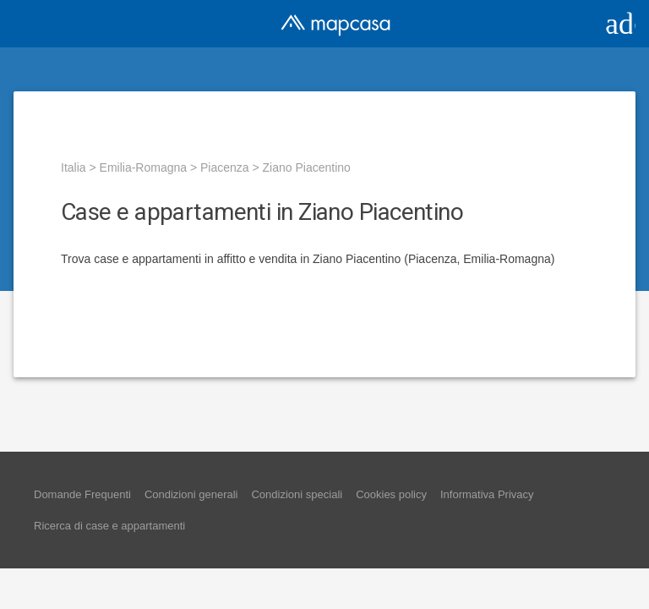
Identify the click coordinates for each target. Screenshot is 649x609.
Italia (73, 167)
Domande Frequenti (82, 494)
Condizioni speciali (296, 494)
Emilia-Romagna (143, 167)
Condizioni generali (191, 494)
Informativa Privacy (487, 494)
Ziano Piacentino (307, 167)
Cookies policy (391, 494)
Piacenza (224, 167)
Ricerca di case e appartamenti (109, 525)
